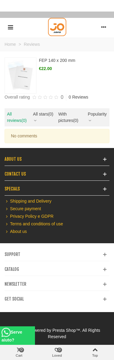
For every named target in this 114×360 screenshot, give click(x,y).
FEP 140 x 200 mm (57, 60)
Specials (12, 188)
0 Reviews (78, 97)
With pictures (68, 117)
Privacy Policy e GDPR (29, 216)
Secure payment (23, 209)
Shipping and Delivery (28, 201)
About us (16, 231)
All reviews (17, 117)
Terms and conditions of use (34, 224)
